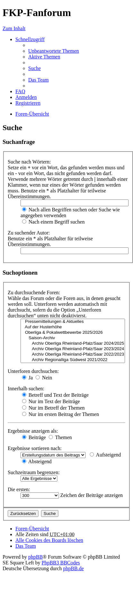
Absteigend (37, 461)
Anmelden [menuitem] (26, 97)
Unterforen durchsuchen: (33, 371)
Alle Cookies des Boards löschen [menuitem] (49, 540)
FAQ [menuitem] (20, 91)
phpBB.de (73, 568)
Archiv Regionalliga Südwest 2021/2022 (73, 360)
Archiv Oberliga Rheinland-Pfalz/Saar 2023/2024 (73, 349)
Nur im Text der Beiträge (51, 401)
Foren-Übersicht (32, 528)
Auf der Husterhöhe (73, 327)
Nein (44, 377)
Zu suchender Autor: (29, 232)
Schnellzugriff (30, 39)
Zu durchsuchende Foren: (34, 292)
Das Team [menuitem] (38, 80)
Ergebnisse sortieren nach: (35, 448)
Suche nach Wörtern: (29, 161)
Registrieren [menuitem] (27, 103)
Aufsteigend (105, 454)
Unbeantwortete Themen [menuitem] (53, 51)
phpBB (35, 557)
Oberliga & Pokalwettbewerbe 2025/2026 (73, 332)
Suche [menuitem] (34, 68)
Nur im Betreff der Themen (53, 408)
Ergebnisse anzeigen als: (33, 431)
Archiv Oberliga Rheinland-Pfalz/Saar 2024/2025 (73, 343)
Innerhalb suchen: (26, 388)
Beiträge (34, 437)
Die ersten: (19, 489)
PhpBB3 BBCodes (61, 562)
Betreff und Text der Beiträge (55, 395)
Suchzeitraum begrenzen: (34, 472)
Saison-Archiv (73, 338)
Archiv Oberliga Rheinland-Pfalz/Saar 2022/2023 (73, 354)
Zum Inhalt (14, 28)
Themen (60, 437)
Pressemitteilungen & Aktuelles (73, 321)
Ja (27, 377)
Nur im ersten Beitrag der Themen (60, 414)
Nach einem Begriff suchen (53, 222)
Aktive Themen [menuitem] (44, 56)
